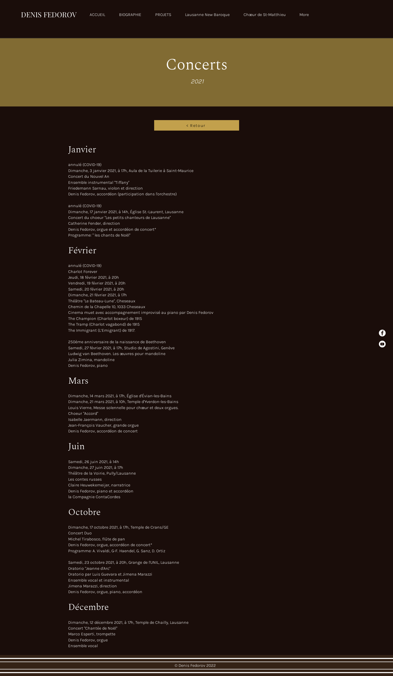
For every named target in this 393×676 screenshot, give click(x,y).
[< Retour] (196, 125)
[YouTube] (382, 344)
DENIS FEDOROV (49, 14)
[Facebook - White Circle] (382, 333)
